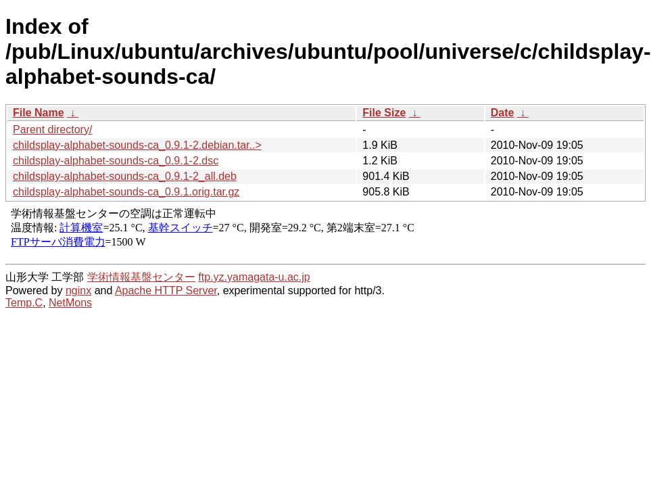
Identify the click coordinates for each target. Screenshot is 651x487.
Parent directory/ (52, 129)
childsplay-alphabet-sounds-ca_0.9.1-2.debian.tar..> (137, 145)
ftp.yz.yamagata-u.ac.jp (254, 277)
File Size (384, 112)
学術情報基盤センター (141, 277)
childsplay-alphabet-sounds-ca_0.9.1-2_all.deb (125, 176)
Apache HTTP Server (166, 290)
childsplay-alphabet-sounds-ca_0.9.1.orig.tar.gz (126, 192)
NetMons (70, 302)
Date (502, 112)
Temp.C (24, 302)
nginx (78, 290)
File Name (38, 112)
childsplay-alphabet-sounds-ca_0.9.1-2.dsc (115, 160)
